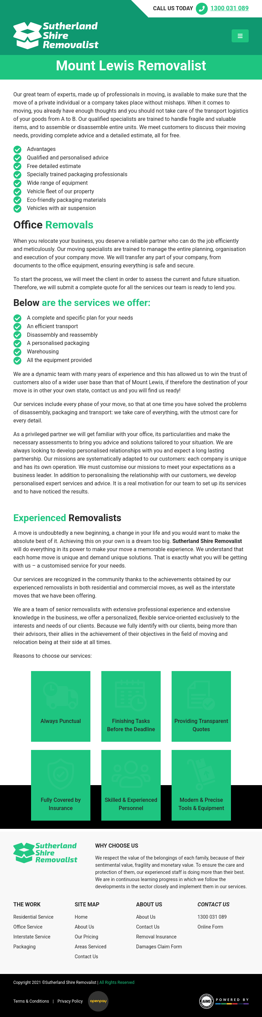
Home (81, 917)
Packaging (24, 946)
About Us (84, 927)
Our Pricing (86, 936)
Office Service (27, 927)
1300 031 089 (212, 917)
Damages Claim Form (159, 946)
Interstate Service (31, 936)
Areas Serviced (90, 946)
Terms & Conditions (31, 1001)
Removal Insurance (156, 936)
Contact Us (86, 956)
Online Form (210, 927)
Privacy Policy (70, 1001)
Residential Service (33, 917)
